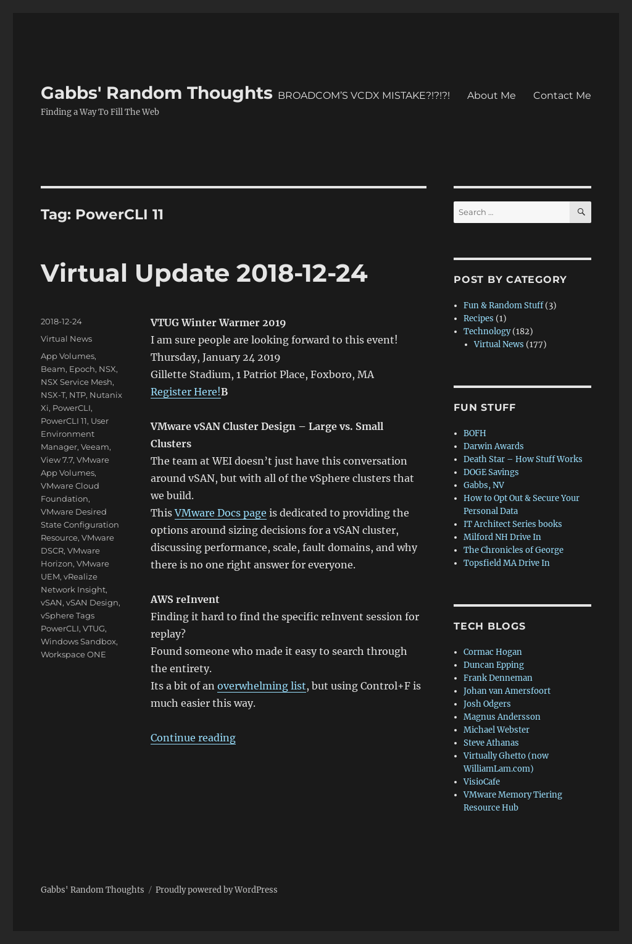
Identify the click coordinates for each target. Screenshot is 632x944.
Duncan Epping (494, 665)
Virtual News (66, 338)
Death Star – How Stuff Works (523, 459)
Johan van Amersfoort (507, 691)
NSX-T (53, 395)
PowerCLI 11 (64, 421)
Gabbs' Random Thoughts (157, 92)
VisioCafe (482, 782)
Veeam (95, 447)
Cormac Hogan (493, 652)
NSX (107, 369)
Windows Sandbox (78, 641)
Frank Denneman (498, 678)
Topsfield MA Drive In (507, 563)
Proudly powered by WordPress (217, 890)
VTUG (94, 628)
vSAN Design (92, 602)
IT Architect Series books (513, 524)
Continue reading (193, 737)
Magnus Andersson (502, 717)
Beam (53, 369)
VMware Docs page (221, 513)
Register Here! (186, 392)
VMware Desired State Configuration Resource (80, 524)
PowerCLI (71, 408)
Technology (487, 331)
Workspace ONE (73, 654)
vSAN (51, 602)
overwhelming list (261, 686)
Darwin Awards (494, 446)
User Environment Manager (75, 434)
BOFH (475, 433)
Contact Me (562, 95)
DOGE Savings (491, 472)
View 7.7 (57, 460)
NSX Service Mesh (76, 382)
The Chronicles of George (513, 550)
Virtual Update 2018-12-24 (204, 273)
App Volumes (67, 356)
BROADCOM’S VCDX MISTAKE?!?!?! (364, 95)
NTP (77, 395)
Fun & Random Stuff (503, 305)
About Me (491, 95)
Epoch (82, 369)
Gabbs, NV (484, 485)
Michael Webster (497, 730)
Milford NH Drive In (502, 537)
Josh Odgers (487, 704)
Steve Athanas (491, 743)
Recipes (479, 318)
